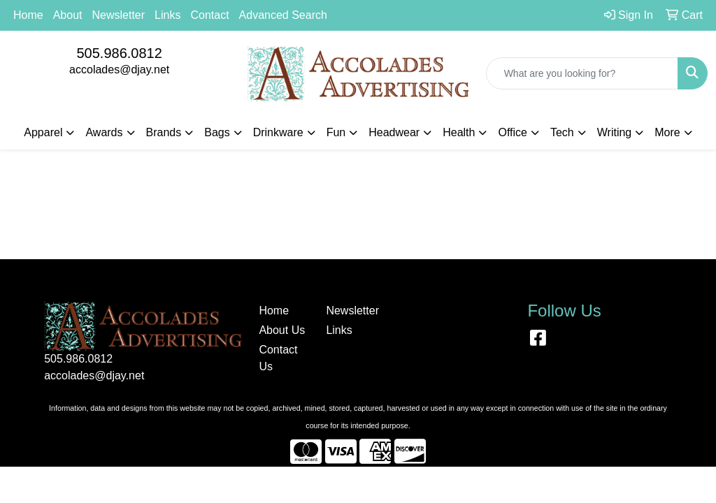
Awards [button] (103, 132)
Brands (164, 132)
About (68, 15)
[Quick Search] (582, 73)
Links (167, 15)
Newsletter (118, 15)
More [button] (667, 132)
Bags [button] (216, 132)
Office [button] (512, 132)
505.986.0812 (119, 53)
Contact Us (278, 358)
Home (28, 15)
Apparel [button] (43, 132)
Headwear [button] (394, 132)
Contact (209, 15)
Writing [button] (614, 132)
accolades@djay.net (119, 69)
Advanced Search (283, 15)
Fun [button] (336, 132)
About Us (282, 330)
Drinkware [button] (278, 132)
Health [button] (459, 132)
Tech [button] (562, 132)
